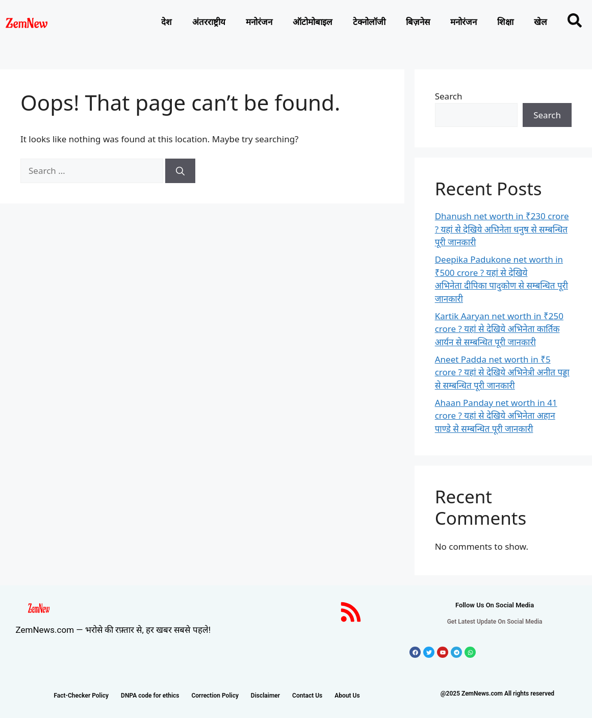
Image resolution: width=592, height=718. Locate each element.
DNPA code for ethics (150, 695)
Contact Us (307, 695)
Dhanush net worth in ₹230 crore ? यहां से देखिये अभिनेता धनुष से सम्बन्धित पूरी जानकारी (502, 229)
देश (166, 22)
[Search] (180, 171)
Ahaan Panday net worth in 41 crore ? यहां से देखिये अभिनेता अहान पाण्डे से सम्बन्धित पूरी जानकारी (496, 415)
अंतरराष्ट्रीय (208, 22)
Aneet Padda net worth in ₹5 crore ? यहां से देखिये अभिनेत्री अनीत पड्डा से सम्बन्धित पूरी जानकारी (502, 372)
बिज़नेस (418, 22)
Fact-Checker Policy (81, 695)
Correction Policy (214, 695)
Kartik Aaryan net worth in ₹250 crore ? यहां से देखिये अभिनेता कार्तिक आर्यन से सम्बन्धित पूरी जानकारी (499, 329)
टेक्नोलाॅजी (369, 22)
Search (448, 96)
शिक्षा (505, 22)
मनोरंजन (259, 22)
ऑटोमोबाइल (312, 22)
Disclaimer (265, 695)
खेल (540, 22)
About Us (346, 695)
